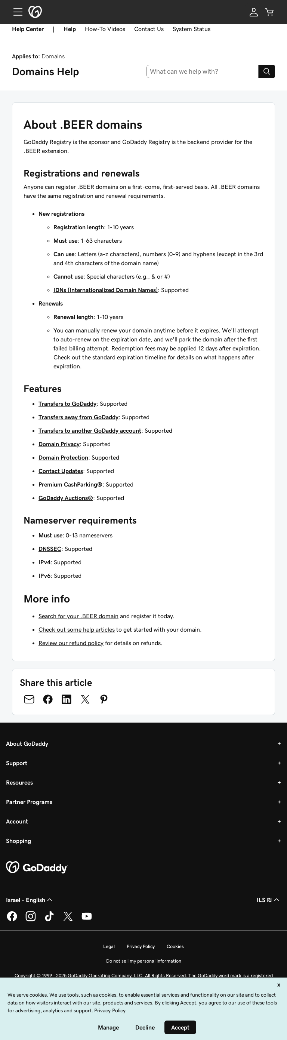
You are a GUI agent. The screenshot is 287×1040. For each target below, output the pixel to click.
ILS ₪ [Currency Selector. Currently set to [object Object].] (269, 899)
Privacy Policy (141, 946)
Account (17, 821)
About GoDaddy (27, 743)
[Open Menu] (15, 12)
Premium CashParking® (70, 484)
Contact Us (149, 29)
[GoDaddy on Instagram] (31, 920)
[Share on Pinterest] (104, 699)
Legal (109, 946)
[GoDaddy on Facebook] (12, 920)
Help (70, 29)
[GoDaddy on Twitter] (68, 920)
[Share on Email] (29, 699)
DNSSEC (49, 549)
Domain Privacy (59, 444)
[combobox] (203, 71)
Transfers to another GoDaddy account (89, 430)
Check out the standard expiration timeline (109, 357)
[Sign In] (253, 12)
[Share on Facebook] (47, 699)
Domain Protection (63, 457)
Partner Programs (29, 802)
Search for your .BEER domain (78, 616)
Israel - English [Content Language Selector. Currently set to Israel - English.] (30, 899)
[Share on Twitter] (85, 699)
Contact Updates (60, 471)
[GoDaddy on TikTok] (49, 920)
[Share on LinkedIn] (66, 699)
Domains (53, 56)
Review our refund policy (71, 643)
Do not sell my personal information (143, 960)
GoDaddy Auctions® (65, 498)
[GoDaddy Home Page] (37, 867)
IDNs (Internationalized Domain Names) (105, 290)
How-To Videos (105, 29)
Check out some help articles (76, 629)
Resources (19, 782)
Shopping (18, 841)
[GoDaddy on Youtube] (87, 920)
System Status (191, 29)
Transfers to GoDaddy (67, 404)
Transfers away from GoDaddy (78, 417)
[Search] (267, 71)
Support (16, 763)
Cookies (175, 946)
